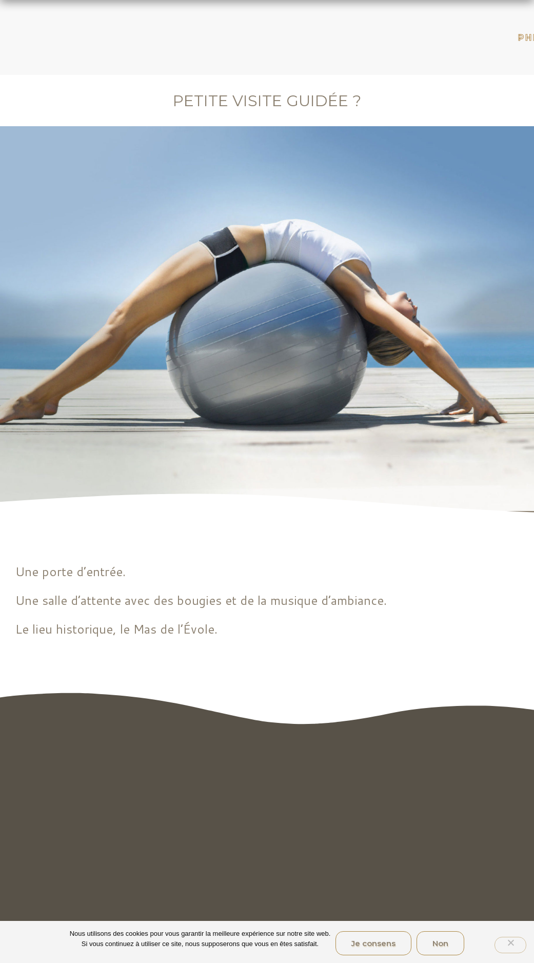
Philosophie (493, 38)
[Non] (510, 945)
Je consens (373, 943)
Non (440, 943)
